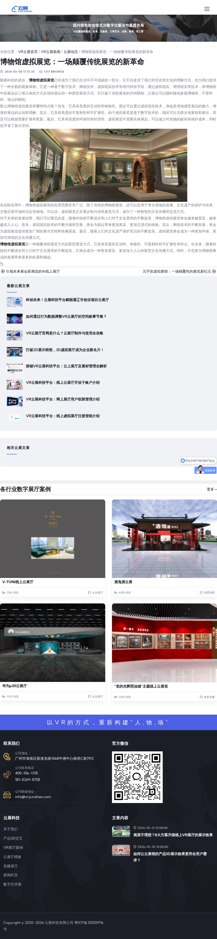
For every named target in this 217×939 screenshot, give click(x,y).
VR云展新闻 (50, 51)
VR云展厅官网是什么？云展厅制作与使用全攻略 (64, 333)
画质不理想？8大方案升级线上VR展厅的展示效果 (173, 835)
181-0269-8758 (27, 779)
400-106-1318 (26, 773)
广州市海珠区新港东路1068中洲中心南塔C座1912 (54, 758)
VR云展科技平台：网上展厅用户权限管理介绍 (63, 399)
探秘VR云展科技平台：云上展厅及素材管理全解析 (66, 366)
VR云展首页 (28, 51)
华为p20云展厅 (14, 686)
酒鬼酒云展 (123, 582)
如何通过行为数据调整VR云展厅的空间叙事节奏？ (66, 316)
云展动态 (71, 51)
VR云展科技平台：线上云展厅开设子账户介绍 (63, 382)
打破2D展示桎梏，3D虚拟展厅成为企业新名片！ (65, 350)
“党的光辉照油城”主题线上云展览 (141, 686)
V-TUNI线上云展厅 (17, 582)
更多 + (212, 489)
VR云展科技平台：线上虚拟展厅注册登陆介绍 (63, 416)
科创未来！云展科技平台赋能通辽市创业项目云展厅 (67, 299)
